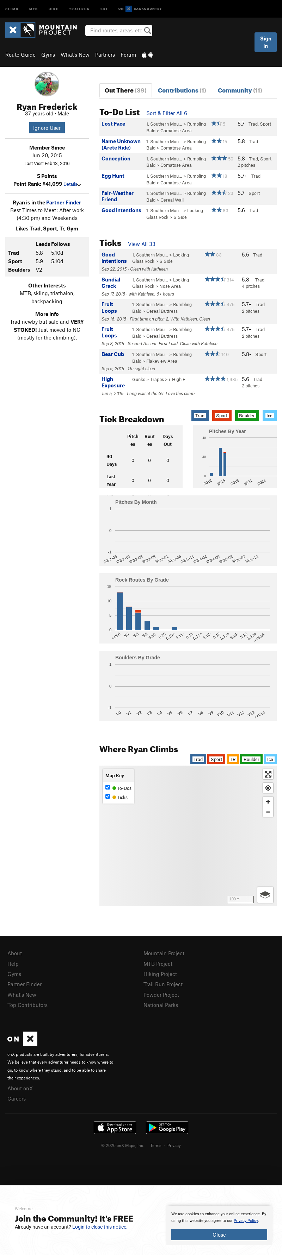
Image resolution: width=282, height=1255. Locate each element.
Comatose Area (176, 130)
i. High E (177, 379)
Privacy (174, 1145)
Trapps (157, 379)
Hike (54, 8)
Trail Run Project (163, 984)
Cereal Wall (172, 200)
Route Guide (20, 54)
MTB (33, 8)
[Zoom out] (268, 812)
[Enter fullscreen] (268, 774)
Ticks (116, 797)
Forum (128, 54)
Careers (16, 1098)
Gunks (138, 379)
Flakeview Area (161, 361)
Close (219, 1234)
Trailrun (79, 8)
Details (72, 184)
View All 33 (141, 244)
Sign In (265, 42)
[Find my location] (268, 788)
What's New (75, 54)
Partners (105, 54)
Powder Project (161, 994)
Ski (104, 8)
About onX (20, 1088)
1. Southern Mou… (164, 124)
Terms (155, 1145)
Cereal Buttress (162, 311)
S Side (180, 217)
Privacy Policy (246, 1220)
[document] (219, 1225)
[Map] (188, 836)
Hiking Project (160, 974)
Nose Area (170, 286)
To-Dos (118, 788)
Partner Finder (63, 202)
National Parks (160, 1005)
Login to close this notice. (100, 1227)
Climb (12, 8)
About (14, 953)
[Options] (265, 895)
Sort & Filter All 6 (166, 113)
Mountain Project (163, 953)
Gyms (48, 54)
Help (13, 964)
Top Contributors (27, 1005)
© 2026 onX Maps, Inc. (122, 1145)
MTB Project (157, 964)
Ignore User (47, 128)
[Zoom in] (268, 802)
